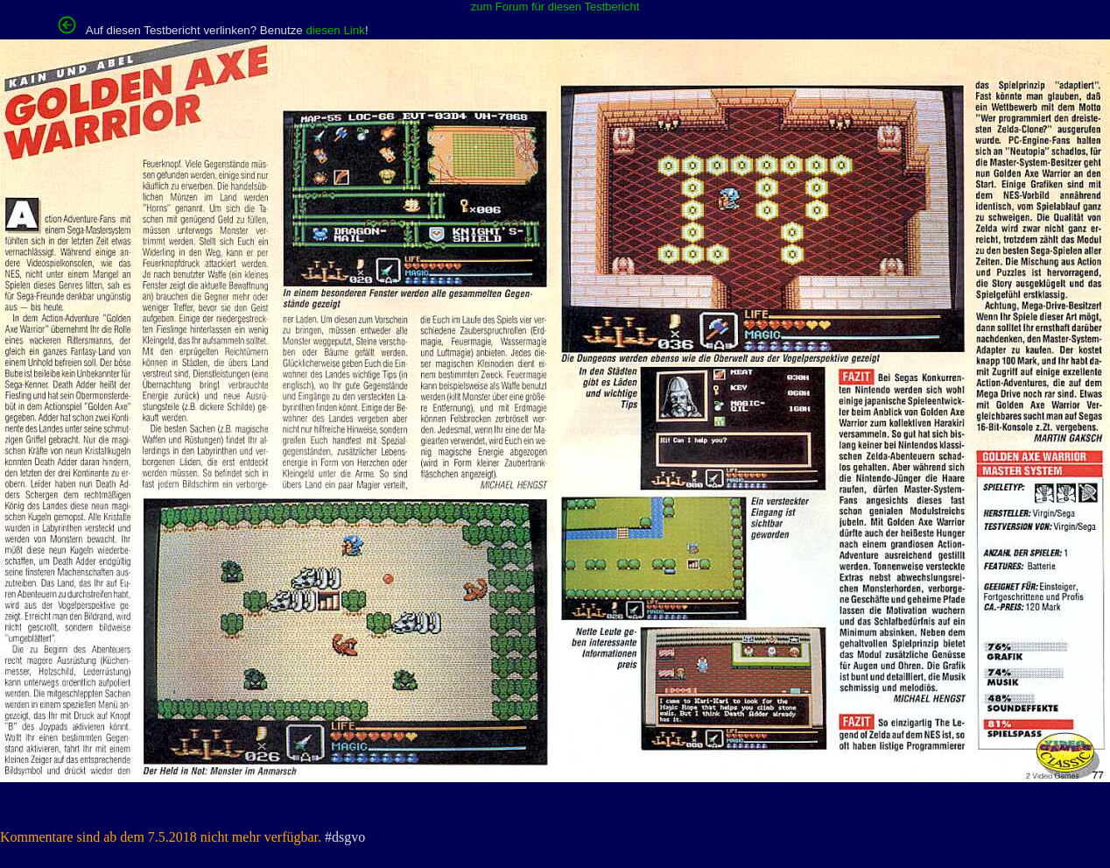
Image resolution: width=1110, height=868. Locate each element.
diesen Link (335, 30)
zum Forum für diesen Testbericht (555, 6)
